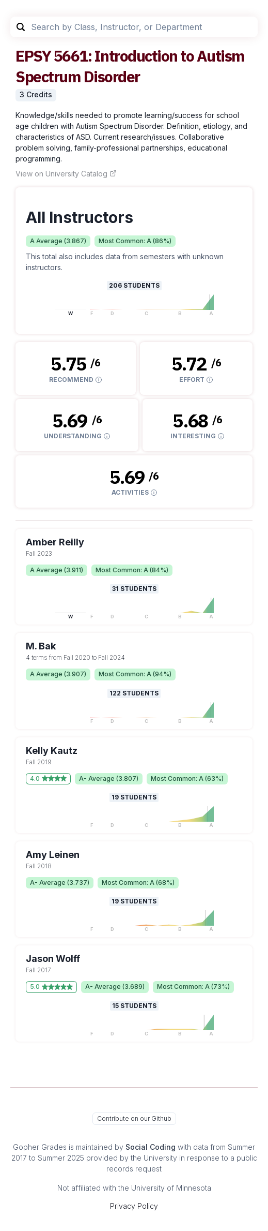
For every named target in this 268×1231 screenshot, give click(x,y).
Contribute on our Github (134, 1118)
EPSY (33, 56)
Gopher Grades (40, 1147)
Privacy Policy (134, 1206)
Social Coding (150, 1147)
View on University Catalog (66, 173)
